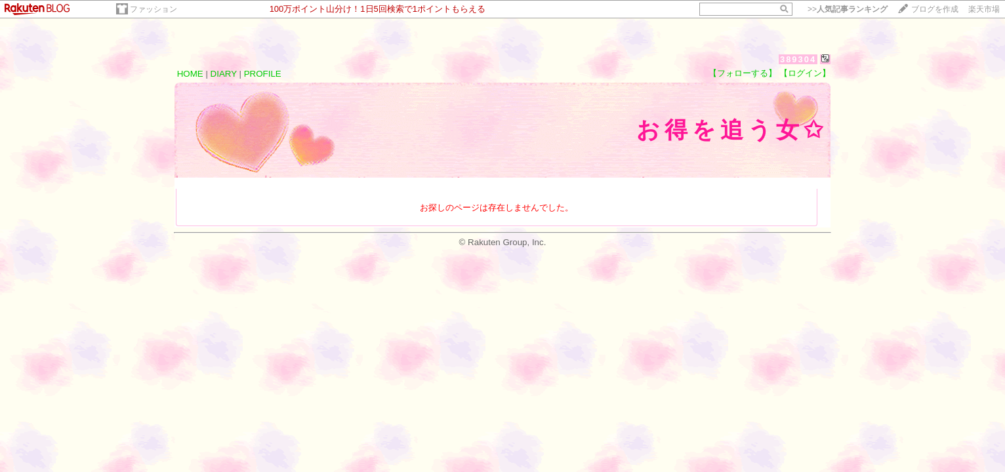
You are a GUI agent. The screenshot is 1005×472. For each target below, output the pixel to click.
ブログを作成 (934, 9)
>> (848, 9)
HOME (190, 74)
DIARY (224, 74)
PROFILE (262, 74)
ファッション (153, 9)
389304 (798, 59)
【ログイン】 (805, 73)
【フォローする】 (742, 73)
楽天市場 (984, 9)
